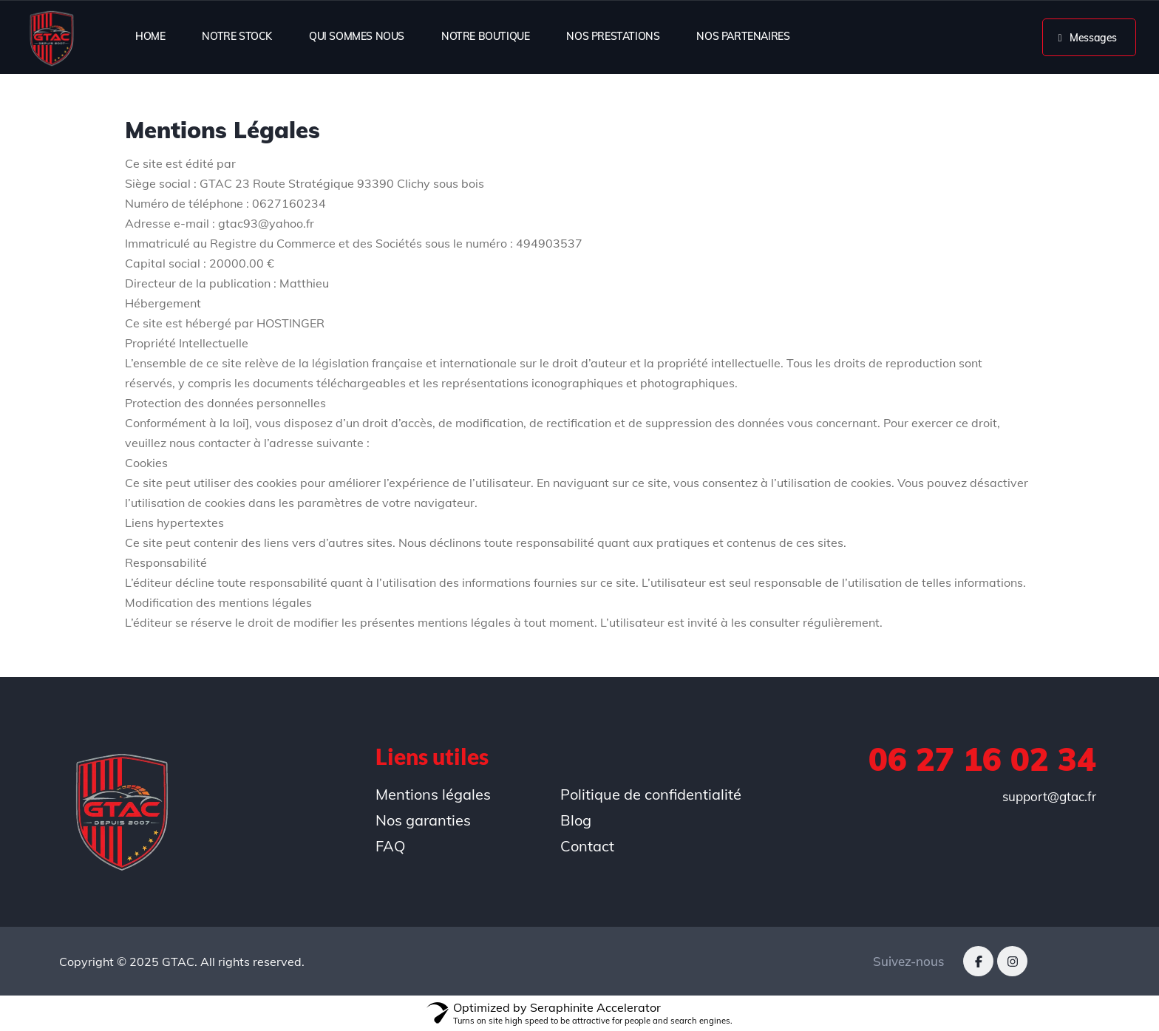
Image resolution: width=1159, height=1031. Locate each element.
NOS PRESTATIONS (612, 36)
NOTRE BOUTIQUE (485, 36)
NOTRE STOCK (237, 36)
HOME (150, 36)
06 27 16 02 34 (982, 759)
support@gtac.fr (1049, 796)
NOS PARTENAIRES (742, 36)
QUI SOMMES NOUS (356, 36)
